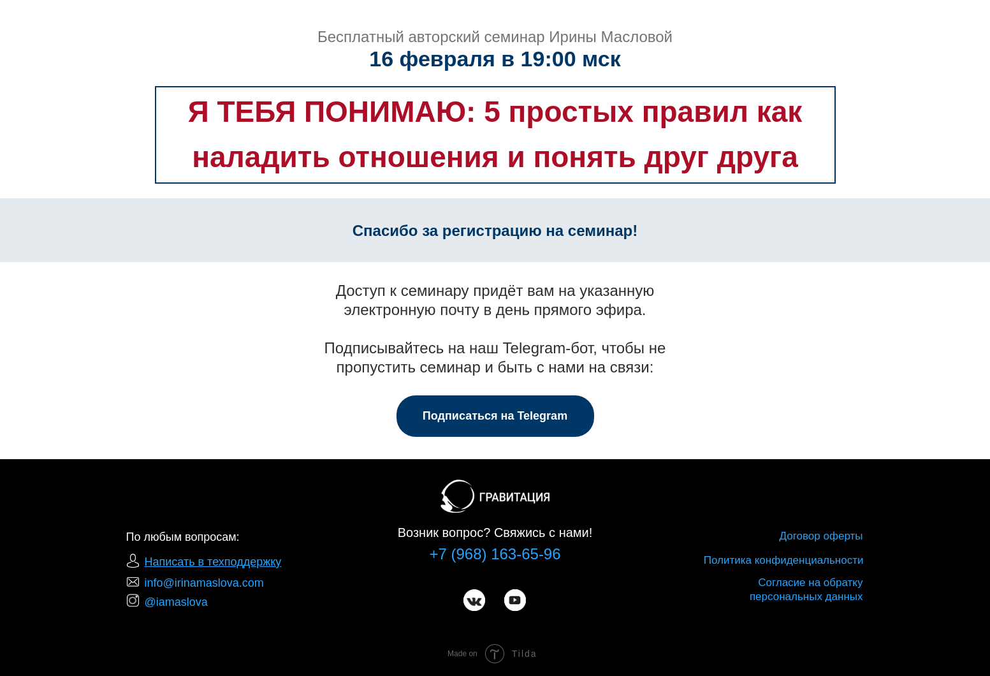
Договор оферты (821, 536)
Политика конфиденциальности (784, 560)
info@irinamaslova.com (204, 583)
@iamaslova (176, 602)
